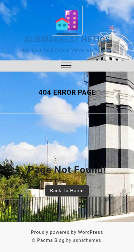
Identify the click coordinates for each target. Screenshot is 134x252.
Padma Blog (51, 240)
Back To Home (67, 190)
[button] (66, 66)
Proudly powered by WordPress (67, 232)
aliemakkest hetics (67, 39)
